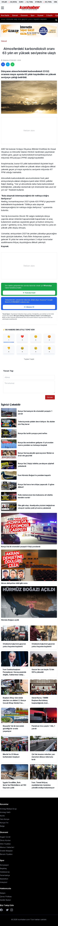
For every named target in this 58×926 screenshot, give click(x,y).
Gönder (50, 397)
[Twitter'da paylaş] (8, 64)
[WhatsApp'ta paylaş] (12, 64)
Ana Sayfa (5, 15)
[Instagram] (11, 910)
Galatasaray (5, 872)
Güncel (15, 15)
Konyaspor (4, 865)
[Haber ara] (56, 20)
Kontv (2, 816)
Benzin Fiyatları (6, 854)
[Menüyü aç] (2, 8)
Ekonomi (24, 15)
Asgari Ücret (5, 837)
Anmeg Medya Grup (8, 809)
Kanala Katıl (29, 293)
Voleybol (3, 882)
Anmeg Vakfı (5, 812)
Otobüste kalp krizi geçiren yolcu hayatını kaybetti (24, 20)
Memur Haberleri (7, 847)
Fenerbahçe (5, 875)
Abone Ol (29, 307)
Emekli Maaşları (6, 851)
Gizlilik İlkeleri (5, 900)
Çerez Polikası (6, 896)
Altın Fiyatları (5, 844)
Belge (2, 826)
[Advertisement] (29, 130)
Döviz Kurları (5, 840)
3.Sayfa (49, 15)
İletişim (2, 893)
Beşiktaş (3, 868)
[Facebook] (1, 910)
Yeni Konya (4, 819)
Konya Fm (4, 823)
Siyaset (40, 15)
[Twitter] (7, 910)
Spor (33, 15)
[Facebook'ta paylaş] (3, 64)
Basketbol (4, 879)
